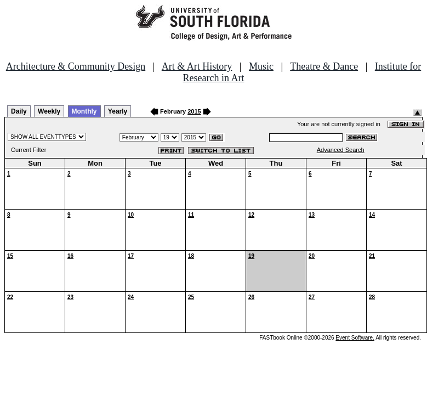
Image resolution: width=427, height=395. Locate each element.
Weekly (49, 111)
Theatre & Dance (324, 66)
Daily (19, 111)
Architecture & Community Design (75, 66)
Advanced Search (341, 149)
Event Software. (354, 338)
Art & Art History (197, 66)
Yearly (117, 111)
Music (261, 66)
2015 (194, 111)
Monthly (84, 111)
